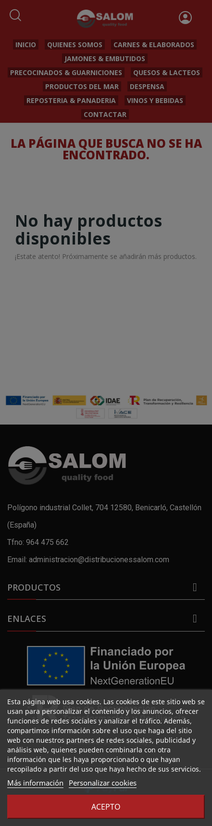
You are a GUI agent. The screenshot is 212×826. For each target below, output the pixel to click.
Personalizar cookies (103, 782)
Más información (35, 782)
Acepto (106, 806)
